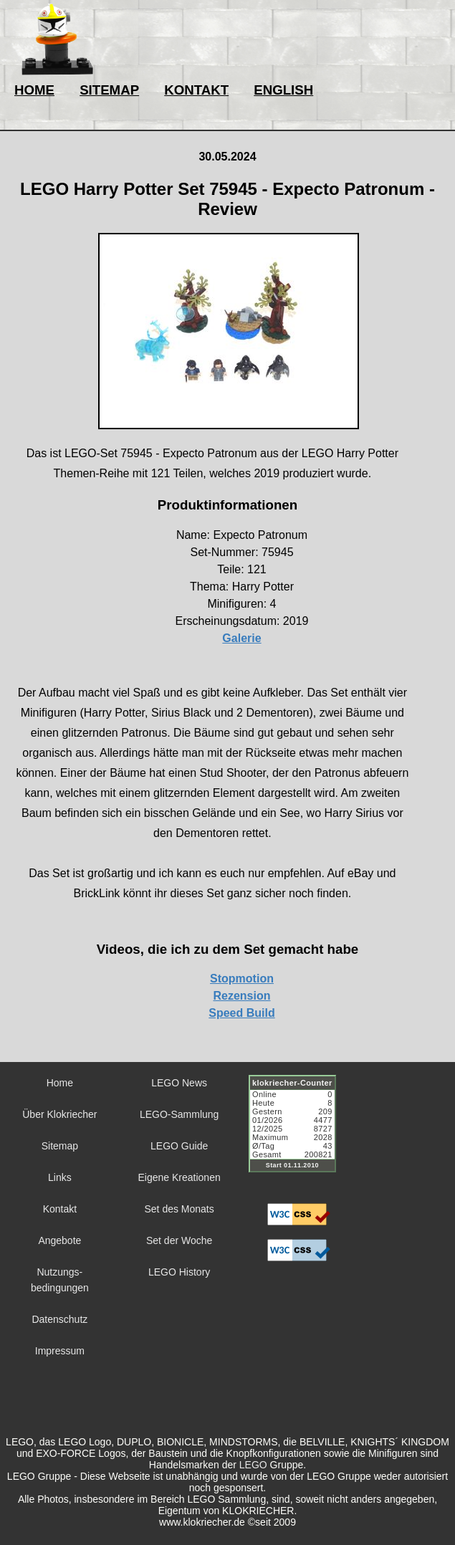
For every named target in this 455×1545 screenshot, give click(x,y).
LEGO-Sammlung (179, 1114)
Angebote (59, 1240)
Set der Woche (179, 1240)
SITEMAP (109, 89)
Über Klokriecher (59, 1114)
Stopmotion (242, 978)
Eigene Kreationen (179, 1177)
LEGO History (179, 1272)
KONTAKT (196, 89)
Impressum (60, 1351)
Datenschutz (59, 1319)
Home (60, 1083)
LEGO (253, 1464)
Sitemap (60, 1146)
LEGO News (179, 1083)
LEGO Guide (179, 1146)
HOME (34, 89)
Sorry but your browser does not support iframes (299, 1132)
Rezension (241, 996)
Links (60, 1177)
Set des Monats (179, 1209)
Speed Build (241, 1013)
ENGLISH (283, 89)
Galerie (241, 638)
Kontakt (60, 1209)
